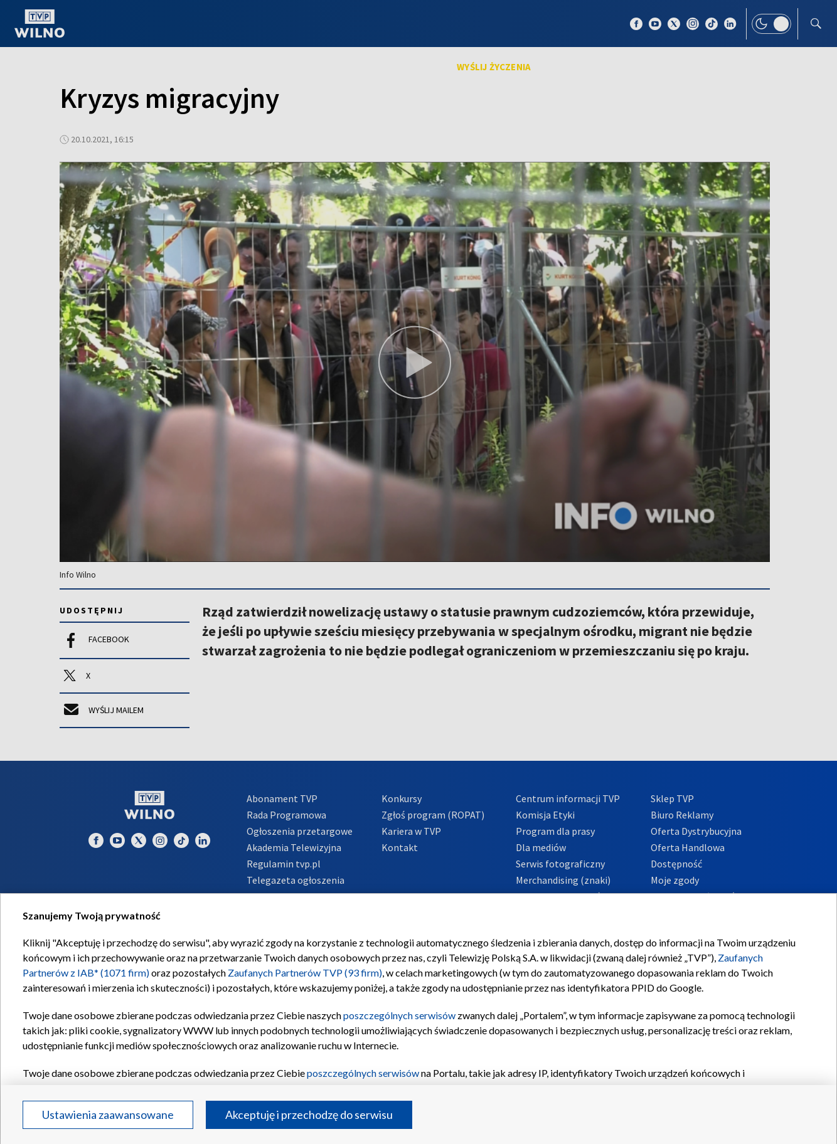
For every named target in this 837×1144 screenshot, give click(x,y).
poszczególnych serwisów (399, 1015)
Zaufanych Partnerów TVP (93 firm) (305, 972)
